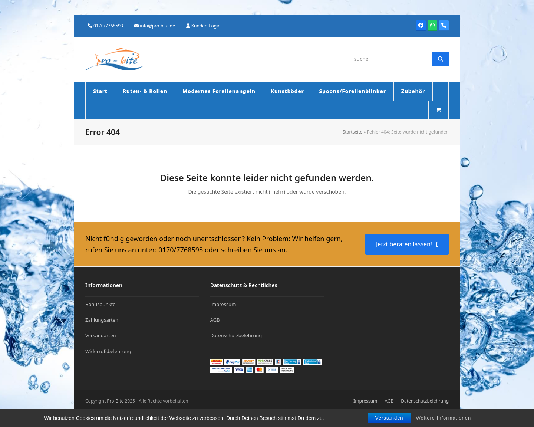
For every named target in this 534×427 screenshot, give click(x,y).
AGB (215, 319)
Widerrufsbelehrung (108, 351)
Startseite (353, 132)
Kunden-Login (206, 26)
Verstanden (389, 418)
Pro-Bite (115, 401)
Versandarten (100, 335)
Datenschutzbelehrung (236, 335)
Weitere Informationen (443, 418)
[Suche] (440, 59)
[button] (438, 110)
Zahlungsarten (101, 319)
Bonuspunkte (100, 304)
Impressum (223, 304)
